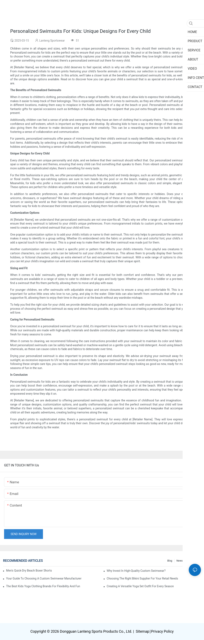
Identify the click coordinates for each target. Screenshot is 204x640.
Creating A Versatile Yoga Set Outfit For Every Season (140, 586)
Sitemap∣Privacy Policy (154, 631)
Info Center (193, 560)
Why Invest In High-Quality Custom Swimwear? (136, 570)
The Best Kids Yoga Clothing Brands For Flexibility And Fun (43, 586)
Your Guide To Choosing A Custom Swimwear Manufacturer (43, 578)
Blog (169, 560)
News (180, 560)
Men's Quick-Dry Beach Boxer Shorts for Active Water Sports (29, 570)
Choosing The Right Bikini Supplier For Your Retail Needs (142, 578)
